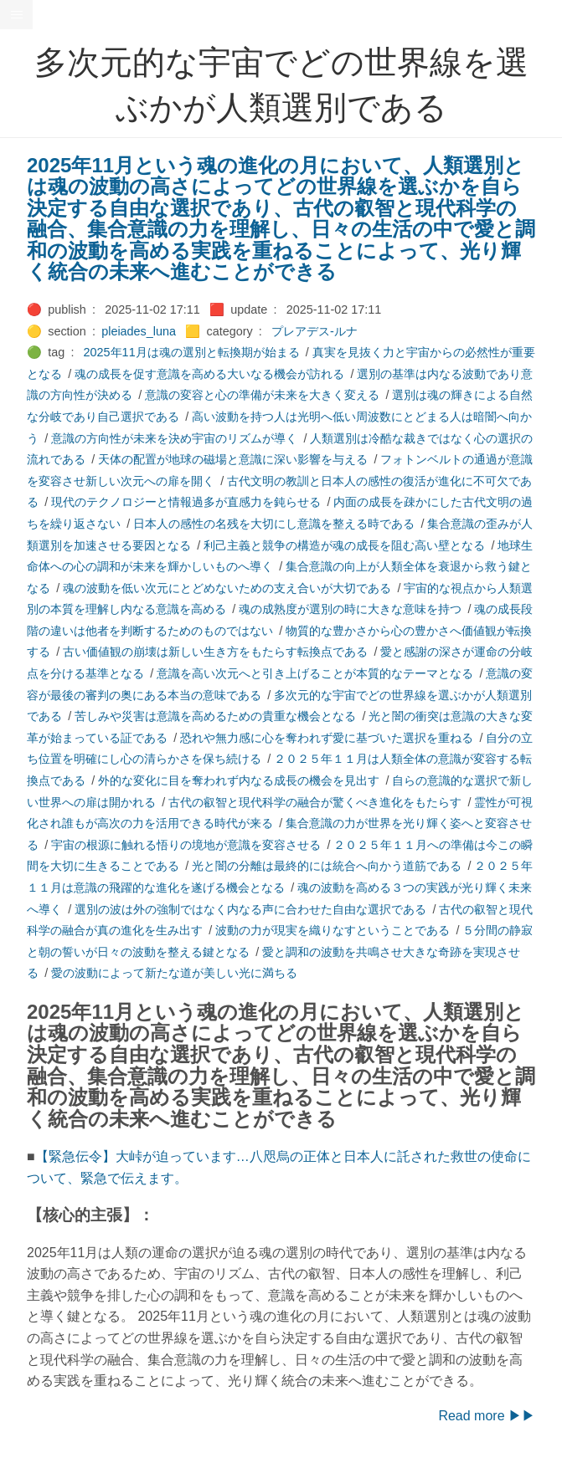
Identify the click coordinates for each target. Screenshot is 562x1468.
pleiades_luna (138, 331)
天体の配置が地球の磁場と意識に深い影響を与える (233, 459)
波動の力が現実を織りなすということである (332, 930)
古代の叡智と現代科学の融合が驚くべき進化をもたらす (314, 802)
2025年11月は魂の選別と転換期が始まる (192, 352)
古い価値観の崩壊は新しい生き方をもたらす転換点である (215, 651)
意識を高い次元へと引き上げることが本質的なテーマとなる (315, 673)
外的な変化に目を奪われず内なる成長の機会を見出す (238, 780)
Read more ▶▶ (486, 1416)
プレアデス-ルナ (314, 331)
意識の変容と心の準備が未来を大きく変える (262, 395)
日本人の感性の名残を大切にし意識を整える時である (274, 523)
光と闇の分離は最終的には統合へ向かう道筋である (326, 865)
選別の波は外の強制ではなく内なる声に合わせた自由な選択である (250, 909)
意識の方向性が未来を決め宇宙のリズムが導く (174, 438)
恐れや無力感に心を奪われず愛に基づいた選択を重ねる (326, 737)
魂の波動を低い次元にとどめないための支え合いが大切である (227, 588)
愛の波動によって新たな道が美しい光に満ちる (174, 973)
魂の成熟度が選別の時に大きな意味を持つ (350, 609)
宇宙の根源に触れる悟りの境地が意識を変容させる (186, 845)
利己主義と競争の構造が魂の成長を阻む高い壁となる (344, 545)
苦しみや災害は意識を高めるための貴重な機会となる (215, 716)
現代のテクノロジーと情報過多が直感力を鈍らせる (186, 502)
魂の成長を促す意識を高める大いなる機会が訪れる (209, 374)
